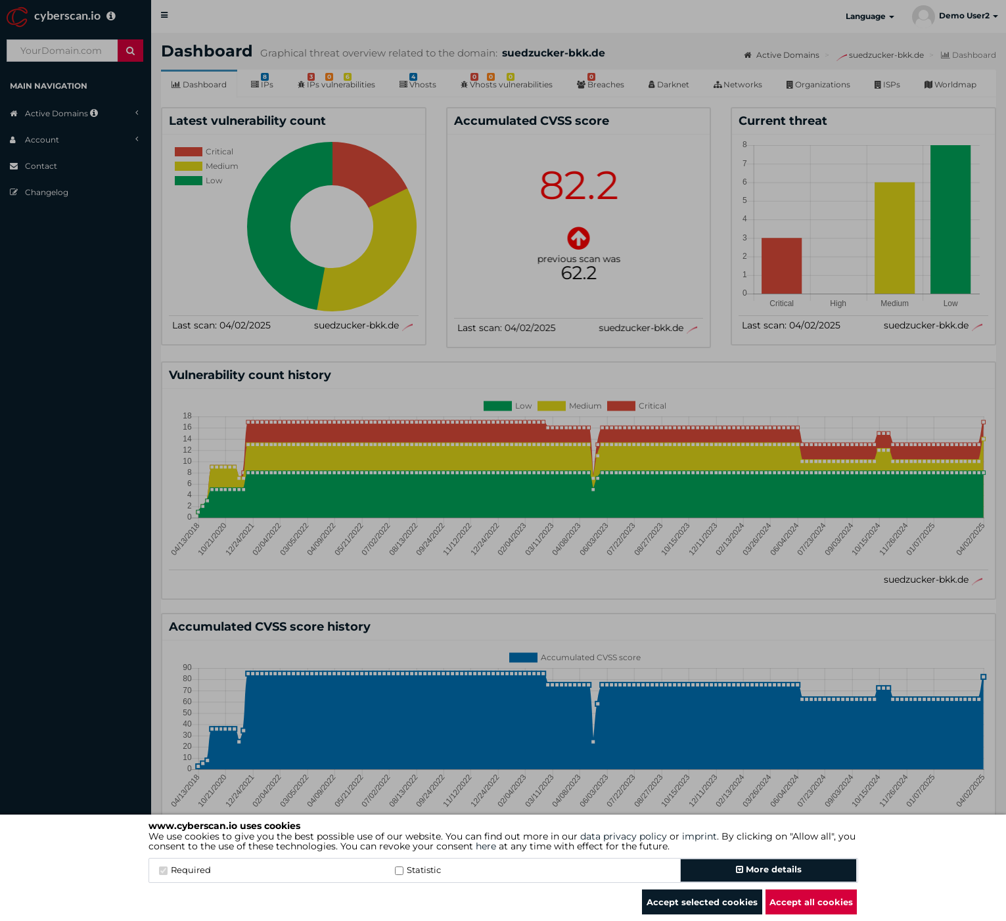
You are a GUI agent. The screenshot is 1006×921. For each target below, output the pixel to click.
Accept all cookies (811, 902)
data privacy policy (623, 836)
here (486, 846)
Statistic (418, 870)
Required (185, 870)
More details (769, 869)
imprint (699, 836)
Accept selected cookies (702, 902)
